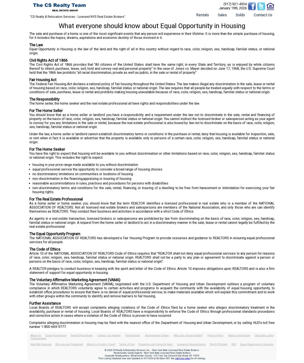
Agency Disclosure (239, 335)
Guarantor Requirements (191, 344)
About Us (35, 335)
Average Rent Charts (157, 335)
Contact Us (263, 15)
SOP (233, 344)
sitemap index (182, 358)
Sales (222, 15)
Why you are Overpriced (69, 344)
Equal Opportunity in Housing (257, 344)
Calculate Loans (264, 335)
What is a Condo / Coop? (101, 344)
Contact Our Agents (109, 335)
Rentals (202, 15)
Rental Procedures (82, 335)
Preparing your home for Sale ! (155, 344)
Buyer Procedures (56, 335)
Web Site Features (41, 344)
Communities (38, 338)
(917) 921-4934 (235, 4)
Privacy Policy (215, 335)
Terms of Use (127, 344)
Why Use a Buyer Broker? (188, 335)
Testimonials (132, 335)
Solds (240, 15)
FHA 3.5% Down (219, 344)
